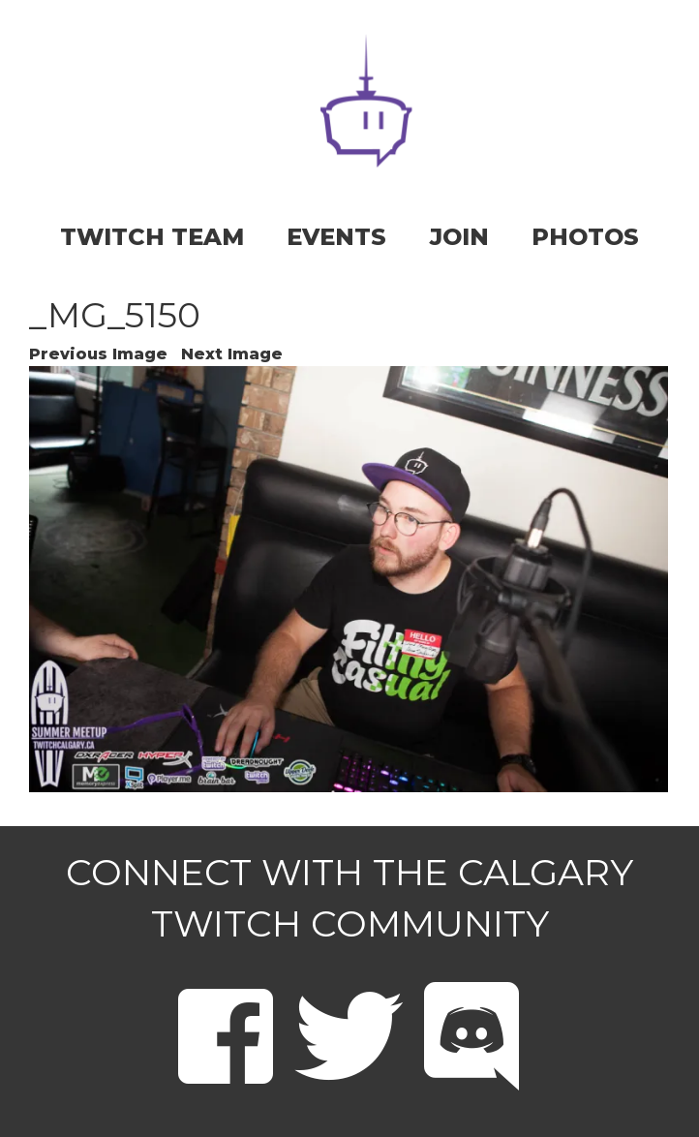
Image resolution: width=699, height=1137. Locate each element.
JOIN (459, 237)
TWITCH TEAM (152, 237)
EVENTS (336, 237)
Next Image (232, 354)
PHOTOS (585, 237)
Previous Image (98, 354)
